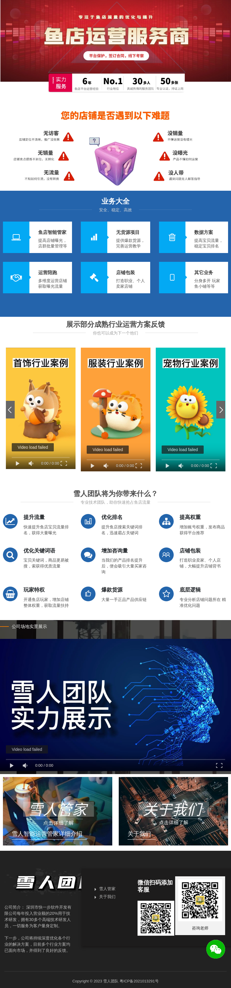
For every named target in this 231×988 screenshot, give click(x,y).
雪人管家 (107, 888)
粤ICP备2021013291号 (139, 981)
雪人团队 (110, 981)
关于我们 (107, 896)
